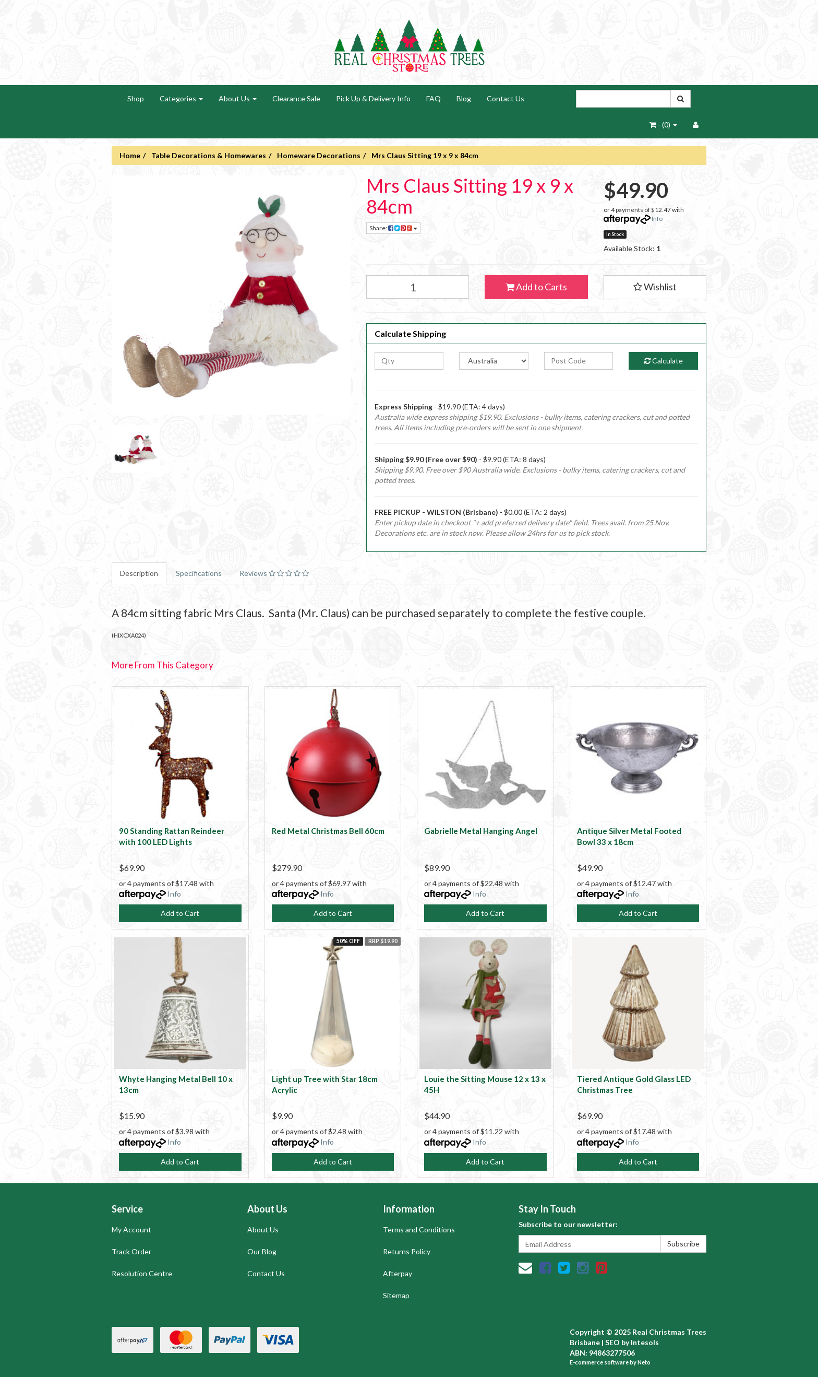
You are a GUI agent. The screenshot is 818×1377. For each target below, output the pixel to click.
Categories (181, 98)
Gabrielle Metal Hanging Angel (480, 830)
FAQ (433, 98)
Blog (463, 98)
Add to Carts (536, 286)
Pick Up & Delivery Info (373, 98)
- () (663, 124)
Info (657, 218)
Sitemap (396, 1295)
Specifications (199, 573)
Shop (135, 98)
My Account (131, 1229)
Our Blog (261, 1251)
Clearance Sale (296, 98)
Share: (393, 228)
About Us (238, 98)
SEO (612, 1342)
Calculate (663, 360)
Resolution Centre (142, 1273)
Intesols (645, 1342)
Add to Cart (180, 913)
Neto (644, 1362)
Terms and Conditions (419, 1229)
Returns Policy (406, 1251)
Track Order (131, 1251)
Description (139, 573)
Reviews (274, 573)
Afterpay (397, 1273)
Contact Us (505, 98)
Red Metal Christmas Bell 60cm (328, 830)
